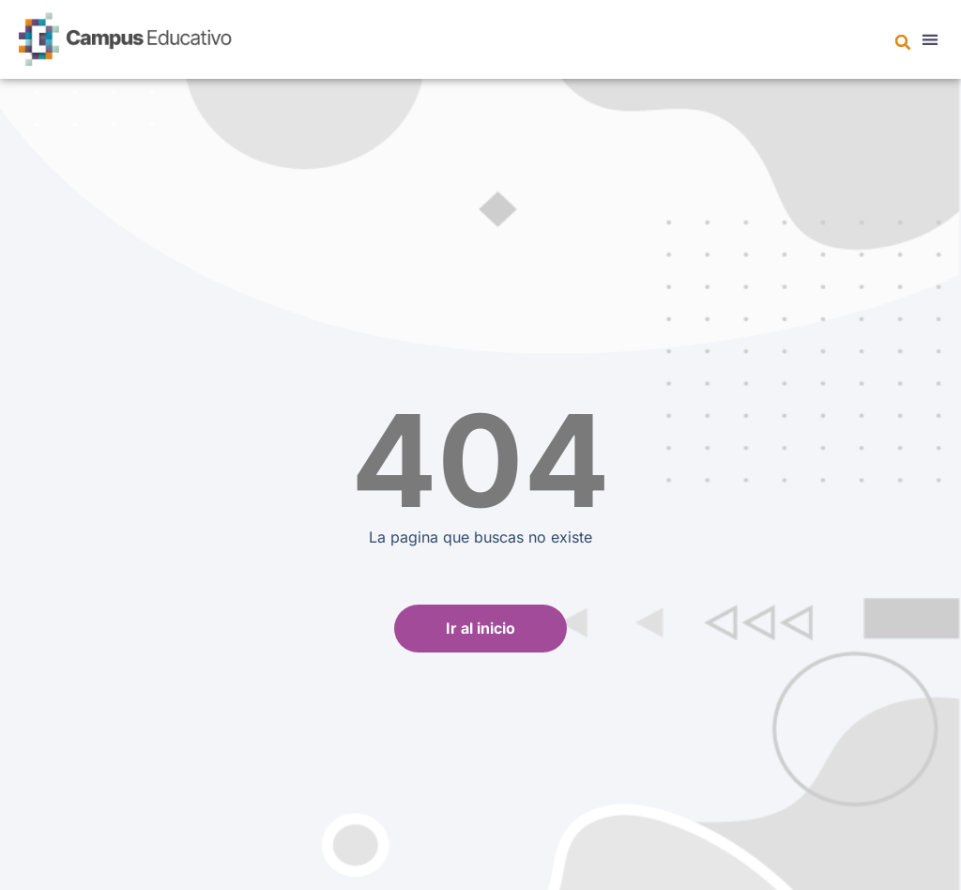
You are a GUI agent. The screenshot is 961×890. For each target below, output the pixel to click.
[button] (903, 42)
